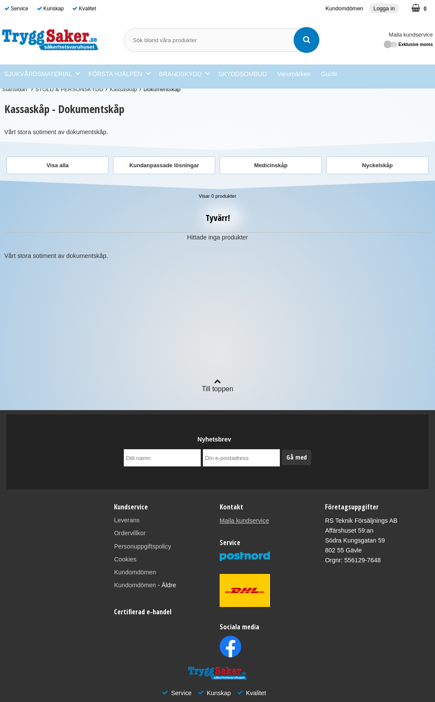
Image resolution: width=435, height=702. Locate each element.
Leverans (126, 520)
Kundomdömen (344, 8)
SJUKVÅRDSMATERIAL (42, 73)
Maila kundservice (410, 34)
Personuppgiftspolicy (142, 546)
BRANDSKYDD (184, 73)
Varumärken (293, 74)
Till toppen (217, 384)
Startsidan (14, 89)
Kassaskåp (123, 89)
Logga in (384, 8)
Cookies (125, 559)
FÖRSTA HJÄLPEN (119, 73)
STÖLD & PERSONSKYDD (69, 89)
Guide (329, 74)
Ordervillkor (130, 533)
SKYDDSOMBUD (242, 74)
